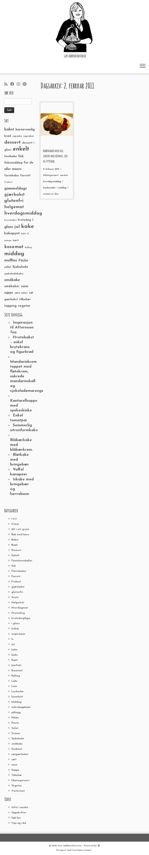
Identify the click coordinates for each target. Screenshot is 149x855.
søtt (13, 759)
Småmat (16, 749)
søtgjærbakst (19, 754)
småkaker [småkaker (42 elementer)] (12, 286)
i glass (15, 623)
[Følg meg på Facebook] (13, 84)
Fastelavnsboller (21, 560)
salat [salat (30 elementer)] (7, 267)
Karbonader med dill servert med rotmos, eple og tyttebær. (55, 156)
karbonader (49, 188)
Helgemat (17, 602)
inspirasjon (18, 634)
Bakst (14, 540)
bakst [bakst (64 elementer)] (9, 129)
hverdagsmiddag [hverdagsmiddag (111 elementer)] (23, 213)
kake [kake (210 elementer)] (27, 226)
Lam (14, 686)
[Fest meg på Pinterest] (26, 84)
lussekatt (17, 697)
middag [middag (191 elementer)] (14, 254)
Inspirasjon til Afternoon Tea (22, 327)
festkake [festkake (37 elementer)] (10, 156)
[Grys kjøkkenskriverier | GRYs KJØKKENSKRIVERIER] (74, 27)
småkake (17, 744)
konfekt (16, 665)
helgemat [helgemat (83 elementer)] (14, 207)
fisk (13, 566)
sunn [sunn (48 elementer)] (24, 286)
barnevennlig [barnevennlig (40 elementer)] (25, 129)
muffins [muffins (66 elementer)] (10, 260)
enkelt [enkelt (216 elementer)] (21, 149)
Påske (15, 717)
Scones (15, 733)
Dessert (16, 550)
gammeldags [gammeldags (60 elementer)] (15, 188)
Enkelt (15, 555)
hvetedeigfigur (21, 618)
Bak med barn (20, 534)
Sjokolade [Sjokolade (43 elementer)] (20, 267)
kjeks (14, 655)
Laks (14, 681)
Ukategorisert (20, 780)
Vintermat (18, 791)
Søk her (16, 818)
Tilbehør (16, 775)
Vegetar (16, 785)
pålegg (16, 712)
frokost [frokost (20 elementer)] (8, 182)
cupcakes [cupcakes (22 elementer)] (28, 136)
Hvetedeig (18, 613)
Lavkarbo (17, 691)
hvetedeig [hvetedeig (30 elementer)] (24, 220)
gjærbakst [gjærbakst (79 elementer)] (14, 195)
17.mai (15, 524)
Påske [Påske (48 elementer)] (23, 260)
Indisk (15, 628)
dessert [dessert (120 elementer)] (12, 142)
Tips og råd (18, 823)
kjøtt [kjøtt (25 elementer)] (16, 240)
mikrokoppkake (21, 707)
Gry (56, 194)
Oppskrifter (18, 812)
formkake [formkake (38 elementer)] (11, 175)
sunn (14, 765)
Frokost (16, 581)
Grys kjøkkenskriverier (70, 846)
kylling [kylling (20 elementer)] (28, 248)
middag (62, 188)
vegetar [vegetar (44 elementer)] (24, 306)
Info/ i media (19, 807)
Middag (16, 702)
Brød (14, 545)
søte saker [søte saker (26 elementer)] (21, 293)
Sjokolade (17, 738)
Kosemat (17, 670)
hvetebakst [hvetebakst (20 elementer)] (10, 220)
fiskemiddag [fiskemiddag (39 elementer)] (13, 162)
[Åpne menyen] (143, 66)
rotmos (47, 194)
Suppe (15, 770)
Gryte (15, 597)
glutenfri (17, 592)
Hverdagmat (19, 608)
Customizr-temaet (81, 850)
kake (14, 649)
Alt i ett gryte (20, 529)
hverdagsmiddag (52, 181)
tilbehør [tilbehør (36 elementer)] (25, 299)
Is (12, 639)
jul (13, 644)
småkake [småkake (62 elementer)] (12, 280)
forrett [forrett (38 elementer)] (25, 175)
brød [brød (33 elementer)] (7, 136)
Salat (14, 728)
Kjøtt (14, 660)
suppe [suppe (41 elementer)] (8, 292)
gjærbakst (17, 587)
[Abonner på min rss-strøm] (7, 84)
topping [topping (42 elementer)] (10, 306)
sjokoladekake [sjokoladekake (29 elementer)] (13, 273)
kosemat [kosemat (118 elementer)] (13, 247)
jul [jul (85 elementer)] (17, 227)
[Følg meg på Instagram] (20, 84)
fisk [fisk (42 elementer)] (21, 156)
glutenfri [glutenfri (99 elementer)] (13, 201)
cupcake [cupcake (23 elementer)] (17, 136)
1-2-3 (14, 519)
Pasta (15, 723)
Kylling (15, 676)
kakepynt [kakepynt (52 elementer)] (12, 233)
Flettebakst (18, 571)
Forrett (16, 576)
